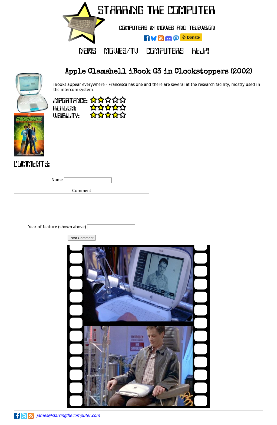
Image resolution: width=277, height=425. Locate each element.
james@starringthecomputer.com (68, 420)
